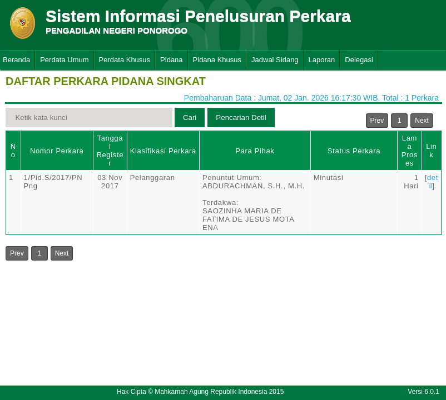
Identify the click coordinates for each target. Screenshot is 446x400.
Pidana (171, 60)
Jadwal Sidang (275, 60)
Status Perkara (354, 151)
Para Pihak (254, 151)
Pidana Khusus (217, 60)
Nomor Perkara (57, 151)
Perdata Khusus (125, 60)
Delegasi (359, 60)
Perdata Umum (64, 60)
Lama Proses (410, 150)
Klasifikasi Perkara (163, 151)
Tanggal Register (109, 150)
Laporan (322, 60)
